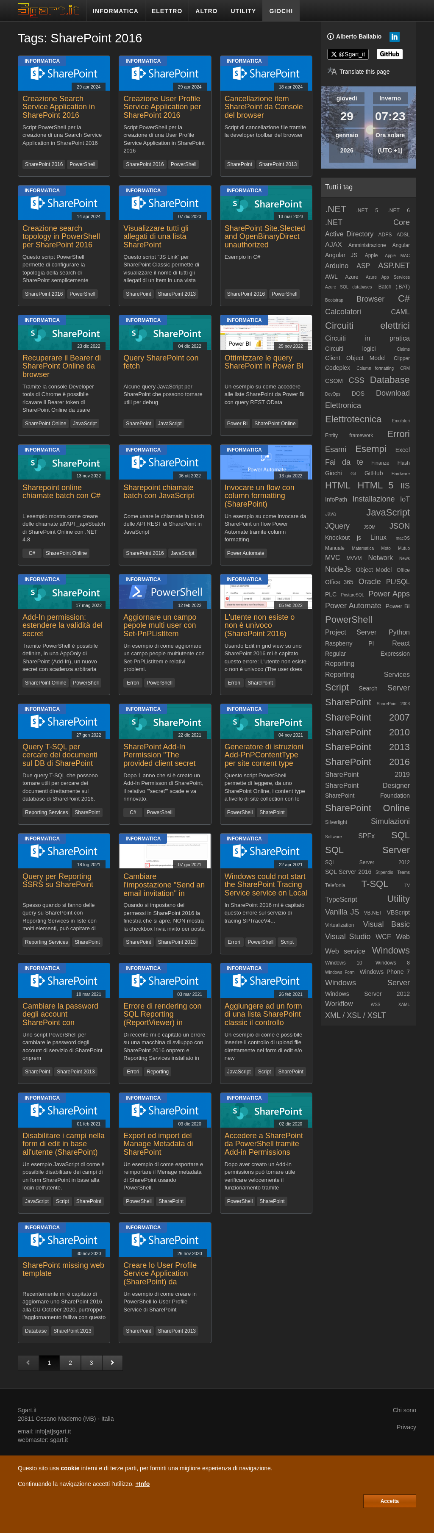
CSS (356, 380)
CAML (400, 312)
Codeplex (337, 367)
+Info (142, 1483)
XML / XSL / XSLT (355, 1015)
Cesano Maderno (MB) (66, 1418)
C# (32, 553)
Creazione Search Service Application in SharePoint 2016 (58, 107)
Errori (133, 683)
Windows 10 (343, 963)
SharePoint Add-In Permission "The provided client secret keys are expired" (159, 759)
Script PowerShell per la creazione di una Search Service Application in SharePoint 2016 (62, 135)
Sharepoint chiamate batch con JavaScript (158, 491)
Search (368, 688)
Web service (345, 951)
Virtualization (339, 925)
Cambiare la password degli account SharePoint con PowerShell (60, 1018)
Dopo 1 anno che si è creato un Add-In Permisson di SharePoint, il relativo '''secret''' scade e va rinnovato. (163, 786)
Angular (401, 245)
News (404, 558)
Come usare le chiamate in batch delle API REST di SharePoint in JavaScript (163, 524)
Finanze (380, 463)
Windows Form (340, 972)
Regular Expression (367, 653)
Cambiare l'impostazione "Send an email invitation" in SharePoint (164, 889)
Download (393, 393)
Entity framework (349, 435)
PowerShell (82, 164)
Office (403, 570)
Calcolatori (343, 312)
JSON (399, 526)
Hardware (401, 473)
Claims (403, 349)
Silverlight (336, 822)
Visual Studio (348, 936)
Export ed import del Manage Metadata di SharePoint (158, 1144)
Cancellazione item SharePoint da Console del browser (264, 107)
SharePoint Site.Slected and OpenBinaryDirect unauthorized (265, 236)
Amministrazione (367, 245)
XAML (404, 1004)
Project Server (350, 632)
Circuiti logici (350, 348)
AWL (331, 276)
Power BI (237, 424)
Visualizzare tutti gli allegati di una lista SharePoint (156, 236)
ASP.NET (394, 265)
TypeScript (341, 899)
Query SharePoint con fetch (160, 362)
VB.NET (373, 913)
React (401, 643)
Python (399, 632)
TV (407, 885)
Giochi (333, 473)
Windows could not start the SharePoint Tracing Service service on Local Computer (266, 889)
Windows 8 (393, 963)
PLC (331, 594)
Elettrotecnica (353, 419)
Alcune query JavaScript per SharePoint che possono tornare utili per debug (162, 394)
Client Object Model (355, 358)
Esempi (370, 449)
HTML (338, 485)
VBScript (398, 912)
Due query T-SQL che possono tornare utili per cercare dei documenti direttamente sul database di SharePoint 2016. (60, 786)
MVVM (354, 558)
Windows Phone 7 (384, 971)
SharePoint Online (45, 424)
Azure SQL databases (348, 287)
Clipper (402, 358)
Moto (386, 548)
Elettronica (343, 405)
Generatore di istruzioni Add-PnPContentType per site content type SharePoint (264, 759)
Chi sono (404, 1410)
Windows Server (367, 983)
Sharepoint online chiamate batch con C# (61, 491)
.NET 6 (399, 210)
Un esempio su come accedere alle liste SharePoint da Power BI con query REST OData (265, 394)
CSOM (334, 380)
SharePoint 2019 (367, 774)
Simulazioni (390, 821)
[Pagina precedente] (28, 1362)
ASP (363, 265)
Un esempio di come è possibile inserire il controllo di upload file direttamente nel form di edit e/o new (264, 1046)
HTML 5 (375, 485)
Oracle (370, 581)
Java (330, 514)
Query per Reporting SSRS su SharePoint (57, 880)
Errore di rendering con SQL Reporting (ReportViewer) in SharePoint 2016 (162, 1018)
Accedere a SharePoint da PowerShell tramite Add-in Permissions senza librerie (264, 1148)
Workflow (339, 1003)
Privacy (406, 1427)
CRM (405, 368)
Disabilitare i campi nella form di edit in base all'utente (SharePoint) (63, 1144)
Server (398, 688)
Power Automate (245, 553)
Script (287, 942)
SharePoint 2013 (278, 164)
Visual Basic (386, 924)
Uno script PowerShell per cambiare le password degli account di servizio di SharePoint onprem (62, 1046)
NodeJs (338, 569)
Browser (370, 299)
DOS (358, 393)
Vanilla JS (342, 912)
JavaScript (85, 424)
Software (333, 836)
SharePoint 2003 (393, 703)
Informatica (42, 61)
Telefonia (335, 885)
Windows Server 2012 (367, 993)
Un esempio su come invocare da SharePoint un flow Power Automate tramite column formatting (265, 527)
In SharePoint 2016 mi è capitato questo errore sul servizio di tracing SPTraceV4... (265, 913)
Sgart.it (27, 1410)
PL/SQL (398, 581)
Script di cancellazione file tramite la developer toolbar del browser (265, 131)
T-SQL (375, 884)
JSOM (370, 527)
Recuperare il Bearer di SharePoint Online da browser (61, 366)
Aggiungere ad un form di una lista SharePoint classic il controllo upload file (263, 1018)
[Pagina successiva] (112, 1362)
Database (36, 1331)
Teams (404, 872)
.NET (335, 209)
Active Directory (349, 234)
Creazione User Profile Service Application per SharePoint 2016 (162, 107)
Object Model (374, 569)
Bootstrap (334, 300)
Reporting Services (46, 812)
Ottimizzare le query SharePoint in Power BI (264, 362)
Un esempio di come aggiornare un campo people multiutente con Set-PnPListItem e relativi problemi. (164, 657)
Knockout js (343, 537)
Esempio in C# (243, 257)
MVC (332, 557)
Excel (402, 449)
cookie (70, 1468)
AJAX (333, 244)
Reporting (158, 1072)
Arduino (336, 265)
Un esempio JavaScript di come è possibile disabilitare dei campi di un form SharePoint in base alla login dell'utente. (63, 1175)
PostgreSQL (352, 595)
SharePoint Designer (367, 785)
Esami (335, 449)
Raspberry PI (349, 643)
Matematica (363, 548)
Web (403, 936)
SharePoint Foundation (367, 795)
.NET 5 (367, 210)
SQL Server (367, 850)
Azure (351, 277)
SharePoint (239, 164)
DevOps (332, 394)
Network (380, 557)
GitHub (373, 473)
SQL (400, 835)
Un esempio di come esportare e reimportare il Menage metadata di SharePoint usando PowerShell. (163, 1175)
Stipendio (384, 872)
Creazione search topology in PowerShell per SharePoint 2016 (61, 236)
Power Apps (389, 594)
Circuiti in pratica (367, 338)
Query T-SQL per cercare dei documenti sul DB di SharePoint (59, 755)
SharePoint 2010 (367, 732)
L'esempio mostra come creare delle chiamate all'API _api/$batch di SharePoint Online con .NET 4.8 (63, 527)
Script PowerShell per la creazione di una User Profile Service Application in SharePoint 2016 (164, 138)
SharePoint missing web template (63, 1269)
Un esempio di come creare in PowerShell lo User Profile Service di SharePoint (160, 1302)
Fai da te (344, 462)
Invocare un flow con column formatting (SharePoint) (260, 496)
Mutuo (404, 548)
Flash (404, 463)
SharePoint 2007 (367, 717)
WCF (383, 936)
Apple (371, 255)
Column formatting (375, 368)
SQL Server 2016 (348, 871)
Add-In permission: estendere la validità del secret (62, 625)
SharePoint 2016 (44, 164)
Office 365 (339, 582)
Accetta (390, 1501)
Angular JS (341, 255)
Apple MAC (397, 255)
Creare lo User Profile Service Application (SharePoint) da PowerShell (160, 1278)
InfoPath (336, 499)
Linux (378, 537)
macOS (403, 538)
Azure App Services (388, 277)
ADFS (385, 235)
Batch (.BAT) (394, 287)
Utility (398, 898)
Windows (391, 950)
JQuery (337, 526)
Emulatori (401, 421)
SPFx (366, 836)
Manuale (335, 548)
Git (353, 473)
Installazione (373, 499)
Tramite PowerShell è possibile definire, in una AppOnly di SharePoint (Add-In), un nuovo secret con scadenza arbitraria (60, 657)
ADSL (403, 235)
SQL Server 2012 (367, 862)
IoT (405, 499)
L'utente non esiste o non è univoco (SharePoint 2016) (260, 625)
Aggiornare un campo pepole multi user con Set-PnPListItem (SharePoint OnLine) (159, 629)
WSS (376, 1004)
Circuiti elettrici (367, 325)
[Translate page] (358, 71)
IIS (405, 486)
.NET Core (367, 222)
